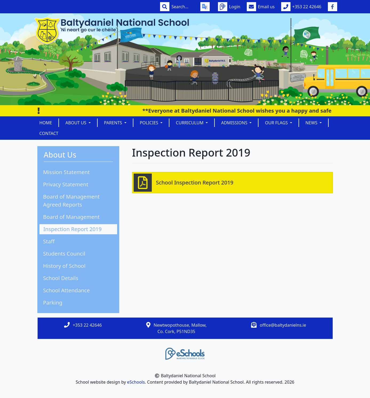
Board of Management (71, 216)
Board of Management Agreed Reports (71, 200)
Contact (48, 133)
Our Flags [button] (277, 123)
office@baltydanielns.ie (283, 325)
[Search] (182, 6)
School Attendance (66, 290)
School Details (60, 278)
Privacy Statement (65, 184)
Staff (49, 241)
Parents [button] (113, 123)
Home (45, 123)
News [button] (312, 123)
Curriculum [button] (190, 123)
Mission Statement (66, 172)
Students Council (64, 253)
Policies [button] (149, 123)
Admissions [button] (234, 123)
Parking (52, 302)
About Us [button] (76, 123)
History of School (64, 265)
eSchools (136, 382)
